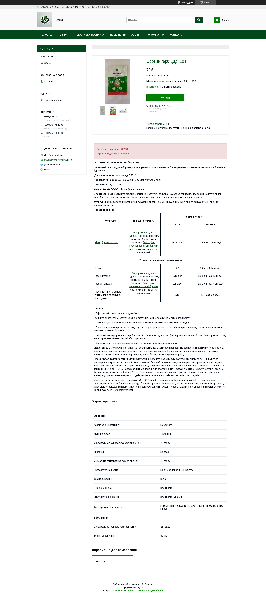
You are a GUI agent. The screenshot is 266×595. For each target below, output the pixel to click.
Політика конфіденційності (150, 590)
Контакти (176, 34)
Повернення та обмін (124, 34)
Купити (165, 97)
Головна (46, 34)
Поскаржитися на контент (123, 590)
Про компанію (154, 34)
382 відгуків (187, 2)
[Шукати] (199, 20)
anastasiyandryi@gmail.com (58, 160)
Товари (63, 34)
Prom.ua (149, 584)
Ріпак (97, 242)
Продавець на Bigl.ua (133, 587)
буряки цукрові (110, 242)
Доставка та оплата (90, 34)
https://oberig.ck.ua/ (53, 155)
